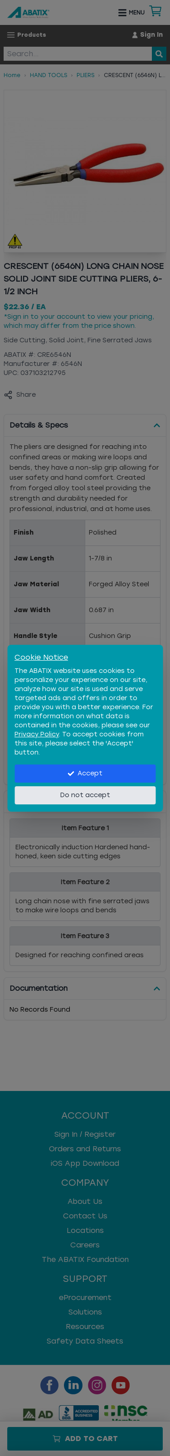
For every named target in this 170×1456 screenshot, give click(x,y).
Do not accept (85, 795)
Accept (85, 773)
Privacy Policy (37, 734)
